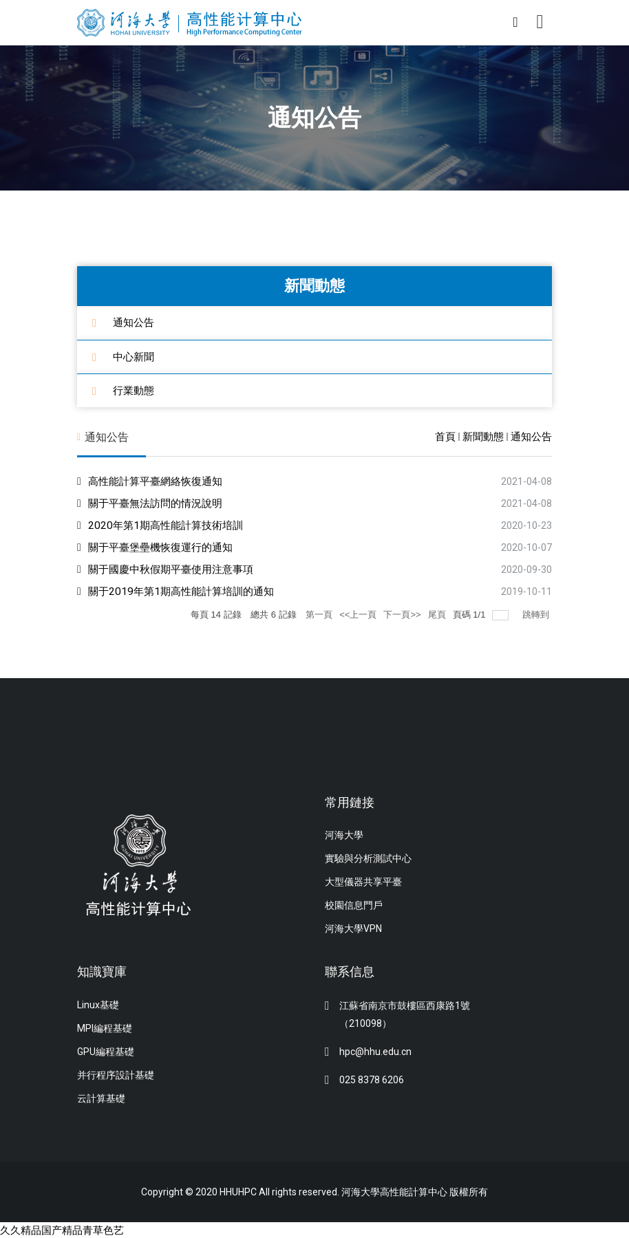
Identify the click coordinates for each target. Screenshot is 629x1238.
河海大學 (344, 834)
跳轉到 (537, 614)
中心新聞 (135, 355)
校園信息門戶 (354, 905)
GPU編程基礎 (105, 1050)
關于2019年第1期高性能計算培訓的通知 (186, 590)
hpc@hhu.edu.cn (375, 1050)
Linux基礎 (98, 1004)
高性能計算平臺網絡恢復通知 (159, 480)
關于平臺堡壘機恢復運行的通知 (165, 546)
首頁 (445, 437)
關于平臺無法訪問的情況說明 (159, 502)
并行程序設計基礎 (115, 1074)
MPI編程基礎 (104, 1027)
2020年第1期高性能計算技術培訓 (169, 524)
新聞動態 (483, 437)
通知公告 (135, 322)
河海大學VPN (353, 928)
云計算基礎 (101, 1097)
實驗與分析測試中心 (368, 858)
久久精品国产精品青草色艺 (66, 1229)
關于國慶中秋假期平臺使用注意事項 (176, 568)
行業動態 (135, 389)
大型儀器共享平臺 (363, 881)
